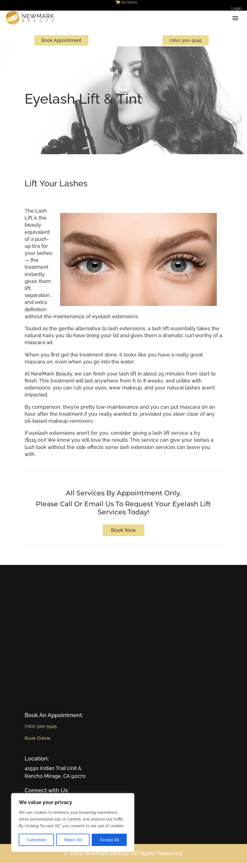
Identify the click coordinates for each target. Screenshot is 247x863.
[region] (72, 822)
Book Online (37, 738)
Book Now (123, 530)
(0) (121, 2)
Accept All (109, 840)
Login (236, 9)
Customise (36, 840)
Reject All (73, 840)
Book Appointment (61, 40)
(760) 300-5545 (186, 40)
